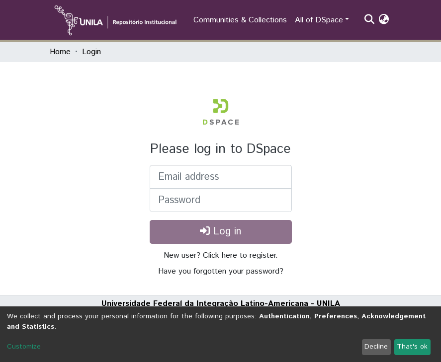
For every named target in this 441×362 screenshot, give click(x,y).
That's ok (412, 347)
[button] (384, 20)
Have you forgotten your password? (220, 271)
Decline (376, 347)
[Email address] (221, 177)
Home (60, 52)
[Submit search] (369, 20)
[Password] (221, 200)
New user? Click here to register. (221, 255)
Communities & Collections (240, 20)
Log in (220, 231)
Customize (24, 347)
